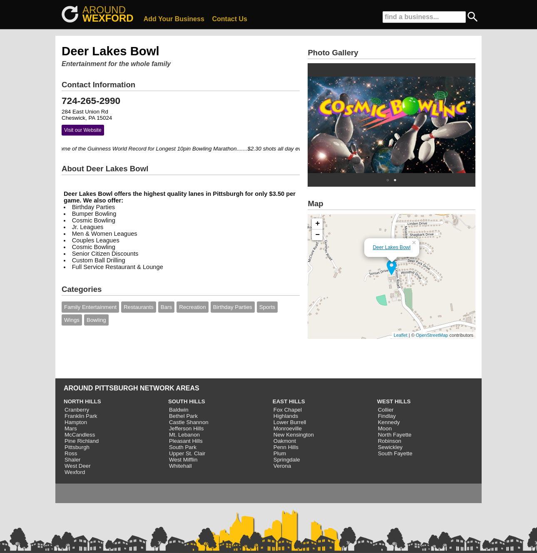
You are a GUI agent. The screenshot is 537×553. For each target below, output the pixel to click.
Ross (71, 453)
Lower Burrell (289, 422)
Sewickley (390, 447)
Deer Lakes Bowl (391, 247)
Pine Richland (82, 441)
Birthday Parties (232, 307)
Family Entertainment (90, 307)
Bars (166, 307)
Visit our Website (83, 130)
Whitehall (180, 466)
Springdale (286, 460)
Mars (71, 428)
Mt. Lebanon (184, 435)
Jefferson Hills (186, 428)
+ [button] (318, 224)
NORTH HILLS (82, 401)
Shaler (73, 460)
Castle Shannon (189, 422)
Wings (72, 320)
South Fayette (395, 453)
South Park (182, 447)
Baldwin (179, 410)
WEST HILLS (394, 401)
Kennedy (389, 422)
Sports (267, 307)
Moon (385, 428)
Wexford (75, 472)
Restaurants (139, 307)
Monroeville (287, 428)
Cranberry (77, 410)
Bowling (96, 320)
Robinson (389, 441)
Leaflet (401, 335)
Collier (386, 410)
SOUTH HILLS (186, 401)
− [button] (318, 235)
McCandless (80, 435)
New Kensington (293, 435)
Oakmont (284, 441)
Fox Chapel (287, 410)
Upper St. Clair (187, 453)
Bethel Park (183, 416)
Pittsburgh (77, 447)
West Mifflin (183, 460)
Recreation (192, 307)
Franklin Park (81, 416)
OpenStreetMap (432, 335)
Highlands (285, 416)
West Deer (78, 466)
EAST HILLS (289, 401)
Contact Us (229, 18)
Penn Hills (285, 447)
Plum (279, 453)
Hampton (76, 422)
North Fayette (395, 435)
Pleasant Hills (186, 441)
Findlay (387, 416)
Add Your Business (174, 18)
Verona (282, 466)
